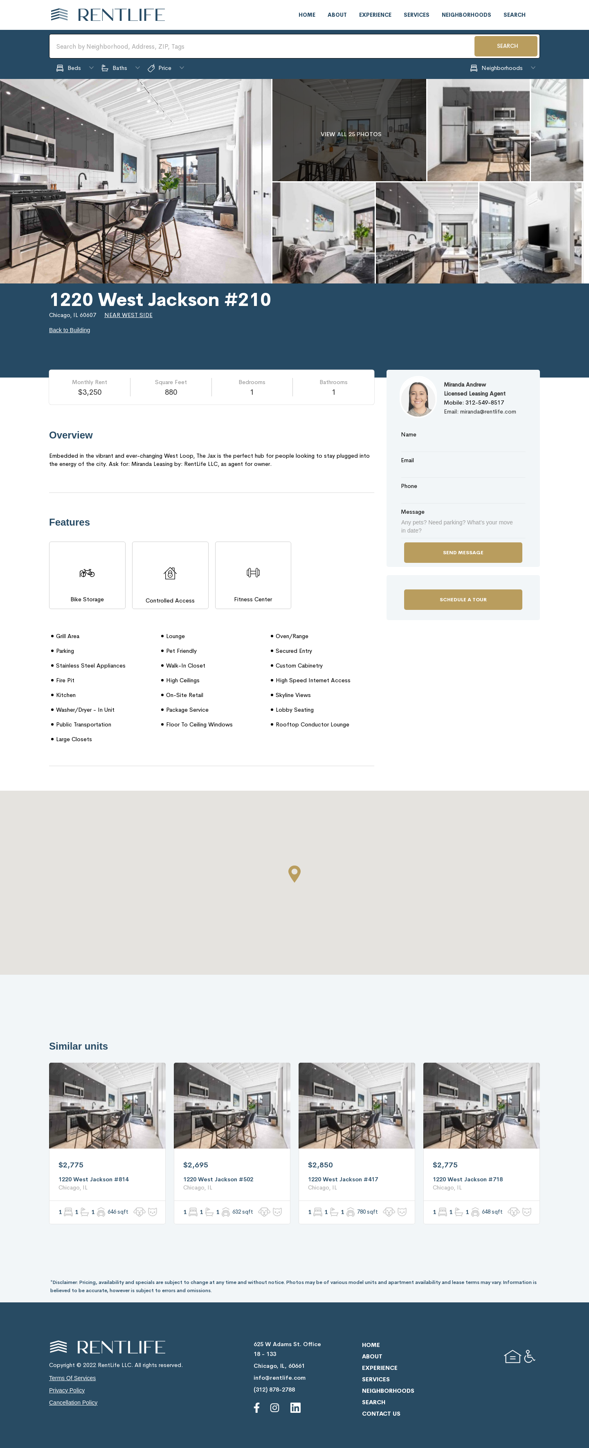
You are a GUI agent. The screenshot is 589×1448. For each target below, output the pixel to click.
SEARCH (507, 46)
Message (413, 511)
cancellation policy (73, 1402)
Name (408, 434)
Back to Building (69, 330)
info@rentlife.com (280, 1377)
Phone (409, 486)
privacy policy (67, 1390)
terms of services (72, 1378)
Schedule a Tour (463, 599)
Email (407, 460)
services (416, 14)
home (307, 14)
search (515, 14)
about (337, 14)
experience (375, 14)
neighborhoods (466, 14)
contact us (381, 1413)
